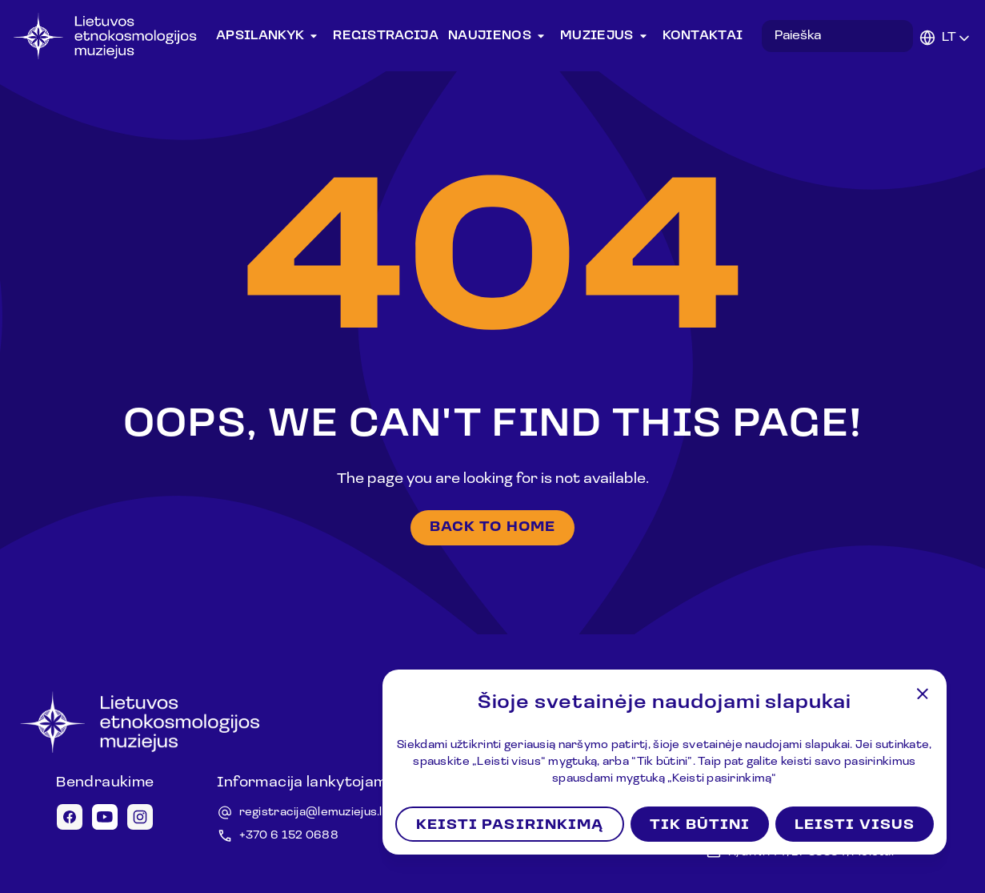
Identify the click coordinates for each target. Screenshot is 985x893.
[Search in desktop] (837, 36)
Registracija (385, 36)
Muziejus (606, 36)
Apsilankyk (269, 36)
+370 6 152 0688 (288, 836)
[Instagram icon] (140, 817)
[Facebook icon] (69, 817)
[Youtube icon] (105, 817)
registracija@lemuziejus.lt (313, 813)
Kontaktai (703, 36)
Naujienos (499, 36)
